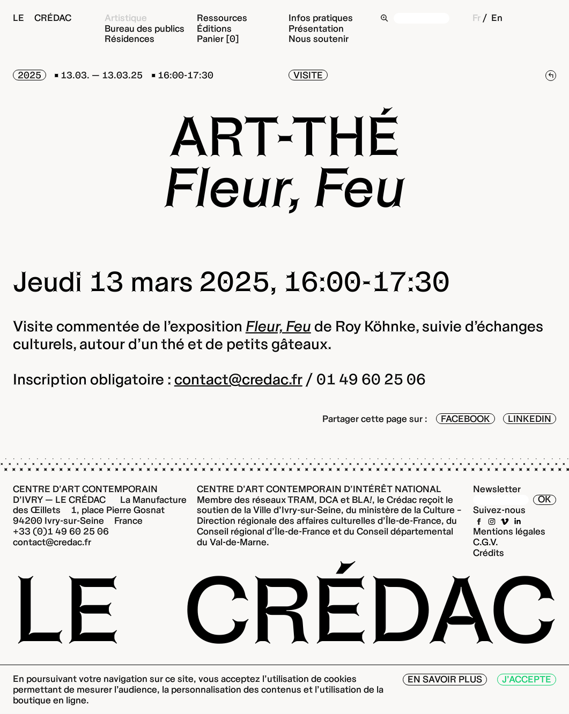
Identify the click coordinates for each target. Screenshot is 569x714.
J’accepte (526, 679)
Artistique (126, 18)
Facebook (465, 418)
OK (544, 499)
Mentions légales (509, 531)
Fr (476, 18)
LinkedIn (529, 418)
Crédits (488, 552)
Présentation (316, 28)
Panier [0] (218, 38)
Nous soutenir (319, 38)
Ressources (222, 18)
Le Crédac (42, 18)
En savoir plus (445, 679)
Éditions (214, 28)
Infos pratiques (321, 18)
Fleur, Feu (278, 326)
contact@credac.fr (238, 379)
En (497, 18)
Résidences (129, 38)
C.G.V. (485, 542)
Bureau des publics (144, 28)
